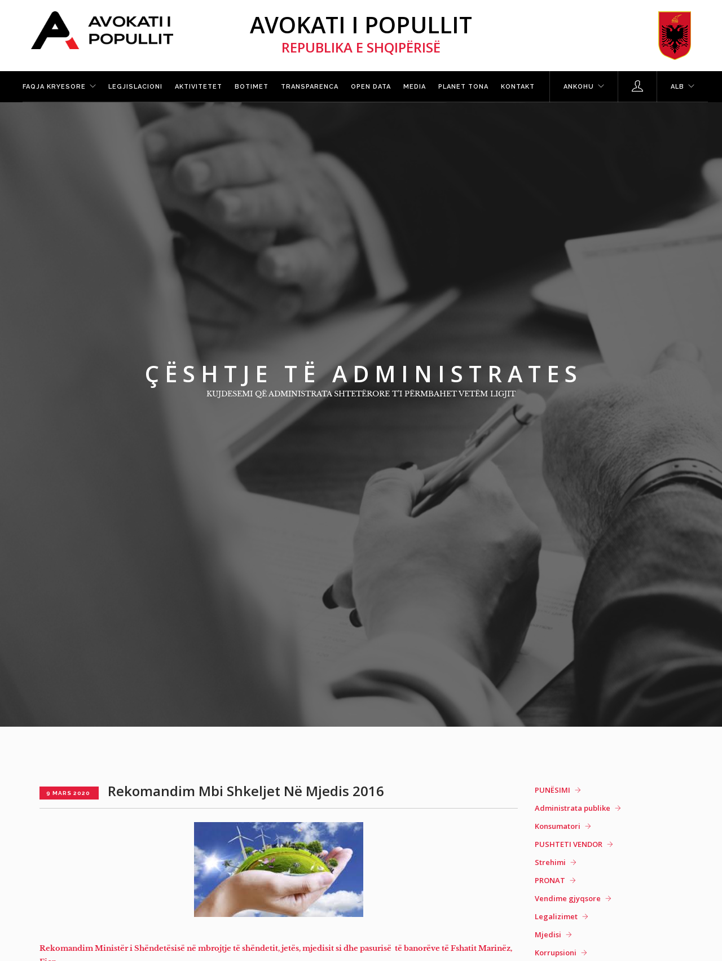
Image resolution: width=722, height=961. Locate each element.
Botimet (251, 86)
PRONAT (550, 880)
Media (414, 86)
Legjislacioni (135, 86)
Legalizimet (556, 916)
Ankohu (578, 86)
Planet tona (463, 86)
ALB (677, 86)
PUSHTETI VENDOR (568, 844)
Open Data (371, 86)
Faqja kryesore (54, 86)
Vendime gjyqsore (568, 898)
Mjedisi (548, 934)
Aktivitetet (198, 86)
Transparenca (309, 86)
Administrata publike (572, 808)
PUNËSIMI (552, 790)
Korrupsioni (555, 952)
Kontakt (518, 86)
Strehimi (550, 862)
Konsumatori (557, 826)
